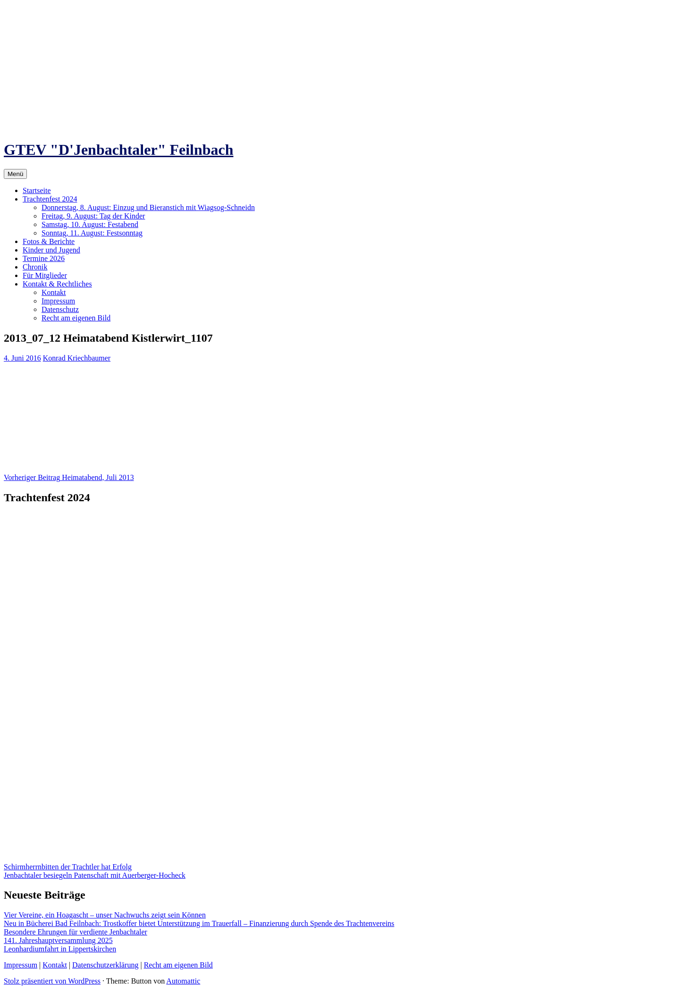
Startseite (37, 190)
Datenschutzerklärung (105, 965)
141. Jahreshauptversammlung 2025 (58, 940)
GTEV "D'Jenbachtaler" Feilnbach (119, 149)
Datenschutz (60, 309)
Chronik (35, 267)
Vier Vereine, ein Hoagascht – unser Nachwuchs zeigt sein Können (105, 915)
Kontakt (54, 292)
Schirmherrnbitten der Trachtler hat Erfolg (68, 867)
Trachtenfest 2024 (50, 199)
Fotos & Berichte (49, 241)
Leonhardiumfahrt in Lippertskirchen (60, 949)
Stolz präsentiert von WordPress (52, 981)
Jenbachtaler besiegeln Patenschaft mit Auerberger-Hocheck (94, 875)
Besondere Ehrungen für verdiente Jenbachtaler (75, 932)
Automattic (183, 981)
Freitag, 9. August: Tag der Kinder (93, 216)
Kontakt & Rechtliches (57, 284)
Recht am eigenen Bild (76, 318)
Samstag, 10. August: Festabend (90, 224)
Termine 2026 (44, 258)
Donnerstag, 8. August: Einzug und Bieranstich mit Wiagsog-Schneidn (148, 207)
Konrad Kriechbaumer (77, 358)
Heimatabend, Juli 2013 (69, 477)
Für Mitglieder (45, 275)
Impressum (58, 301)
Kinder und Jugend (51, 250)
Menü (15, 173)
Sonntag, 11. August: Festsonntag (92, 233)
